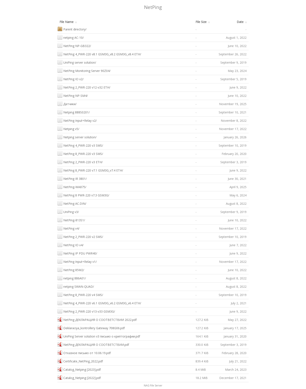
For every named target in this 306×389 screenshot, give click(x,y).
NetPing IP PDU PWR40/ (77, 252)
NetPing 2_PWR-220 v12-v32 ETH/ (83, 86)
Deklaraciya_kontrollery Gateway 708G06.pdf (91, 327)
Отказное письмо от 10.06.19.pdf (84, 352)
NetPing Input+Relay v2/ (77, 120)
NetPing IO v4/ (70, 244)
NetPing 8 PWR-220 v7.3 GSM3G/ (83, 194)
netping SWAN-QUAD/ (75, 286)
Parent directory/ (71, 28)
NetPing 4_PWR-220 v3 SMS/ (80, 145)
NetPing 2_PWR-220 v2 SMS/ (80, 236)
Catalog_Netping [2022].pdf (79, 377)
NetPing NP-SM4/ (72, 95)
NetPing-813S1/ (71, 219)
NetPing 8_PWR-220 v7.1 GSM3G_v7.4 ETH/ (90, 169)
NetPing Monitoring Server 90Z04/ (83, 70)
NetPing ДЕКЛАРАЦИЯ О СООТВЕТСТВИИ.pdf (93, 344)
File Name (67, 22)
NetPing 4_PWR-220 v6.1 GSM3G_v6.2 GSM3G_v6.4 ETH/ (99, 302)
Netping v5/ (68, 128)
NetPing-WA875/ (71, 186)
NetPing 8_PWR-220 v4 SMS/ (80, 294)
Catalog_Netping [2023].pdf (79, 369)
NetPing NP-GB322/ (74, 45)
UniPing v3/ (68, 211)
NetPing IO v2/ (70, 78)
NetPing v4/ (68, 228)
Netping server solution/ (76, 136)
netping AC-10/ (70, 37)
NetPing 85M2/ (70, 269)
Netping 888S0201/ (73, 111)
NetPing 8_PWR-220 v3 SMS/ (80, 153)
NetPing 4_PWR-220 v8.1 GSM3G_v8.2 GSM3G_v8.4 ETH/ (99, 53)
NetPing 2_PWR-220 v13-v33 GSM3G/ (86, 311)
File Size (201, 22)
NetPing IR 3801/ (72, 178)
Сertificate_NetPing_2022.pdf (80, 360)
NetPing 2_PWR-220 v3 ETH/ (80, 161)
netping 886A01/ (71, 277)
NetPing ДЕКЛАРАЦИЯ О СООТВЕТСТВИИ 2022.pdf (97, 319)
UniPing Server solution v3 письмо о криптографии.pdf (98, 335)
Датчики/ (66, 103)
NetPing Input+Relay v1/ (77, 261)
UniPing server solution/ (76, 62)
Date (240, 22)
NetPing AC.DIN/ (71, 203)
